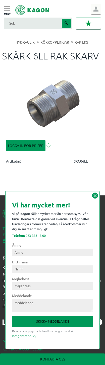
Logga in (96, 9)
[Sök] (66, 23)
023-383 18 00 (29, 235)
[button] (8, 9)
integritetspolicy (24, 336)
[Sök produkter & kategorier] (32, 23)
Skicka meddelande (52, 321)
